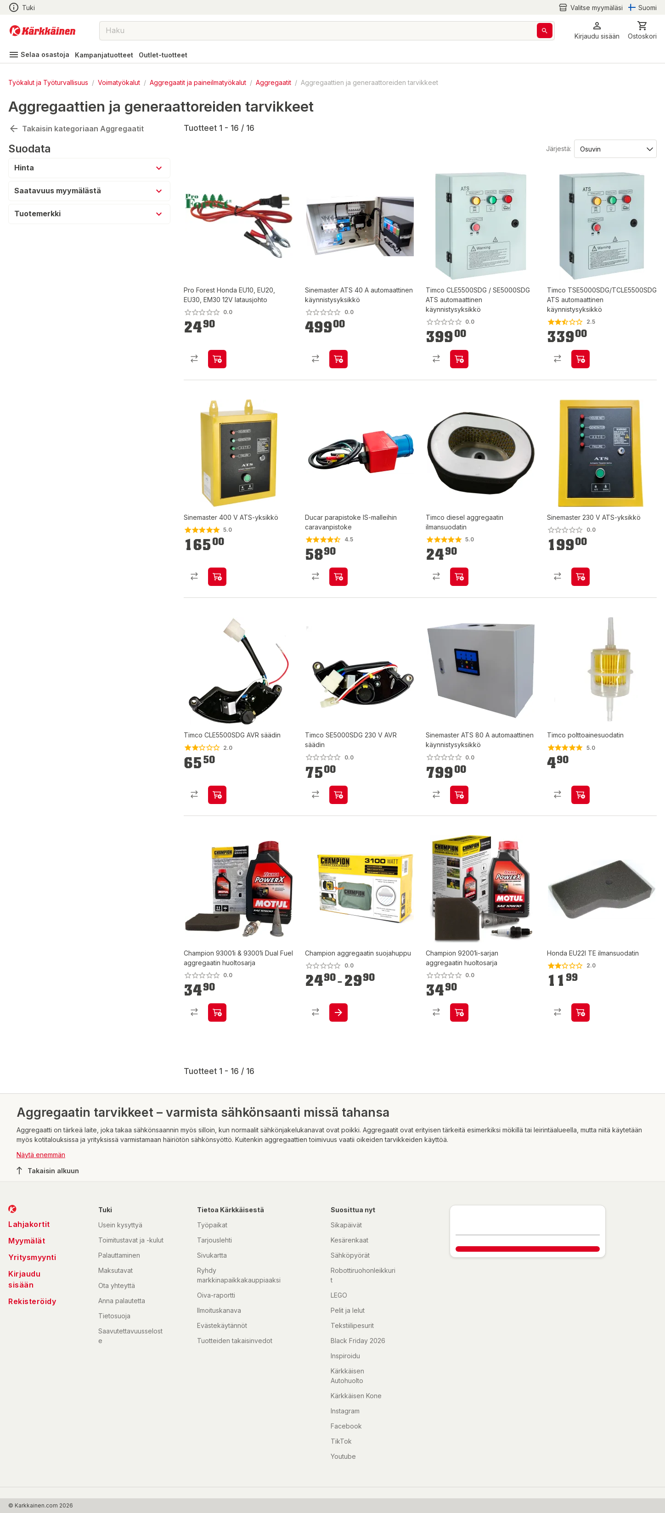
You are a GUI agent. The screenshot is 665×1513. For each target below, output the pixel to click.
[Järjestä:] (615, 148)
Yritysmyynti (32, 1257)
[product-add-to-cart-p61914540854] (338, 359)
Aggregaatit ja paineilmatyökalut (198, 82)
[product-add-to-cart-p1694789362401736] (338, 1012)
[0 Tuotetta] (642, 30)
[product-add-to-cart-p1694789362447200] (459, 795)
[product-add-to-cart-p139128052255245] (338, 795)
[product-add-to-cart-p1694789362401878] (217, 1012)
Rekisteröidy (32, 1301)
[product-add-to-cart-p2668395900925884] (338, 577)
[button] (597, 30)
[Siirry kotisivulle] (42, 30)
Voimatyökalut (119, 82)
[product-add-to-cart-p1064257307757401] (580, 1012)
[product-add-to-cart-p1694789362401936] (459, 1012)
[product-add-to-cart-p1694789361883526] (217, 359)
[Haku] (544, 30)
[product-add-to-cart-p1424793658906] (580, 795)
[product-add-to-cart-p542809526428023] (217, 795)
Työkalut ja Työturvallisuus (48, 82)
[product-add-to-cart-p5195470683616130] (459, 577)
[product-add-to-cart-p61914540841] (580, 359)
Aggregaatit (273, 82)
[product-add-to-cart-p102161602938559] (580, 577)
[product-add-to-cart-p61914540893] (459, 359)
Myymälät (26, 1240)
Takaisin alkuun (48, 1170)
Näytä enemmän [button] (41, 1155)
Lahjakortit (29, 1224)
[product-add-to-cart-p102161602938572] (217, 577)
